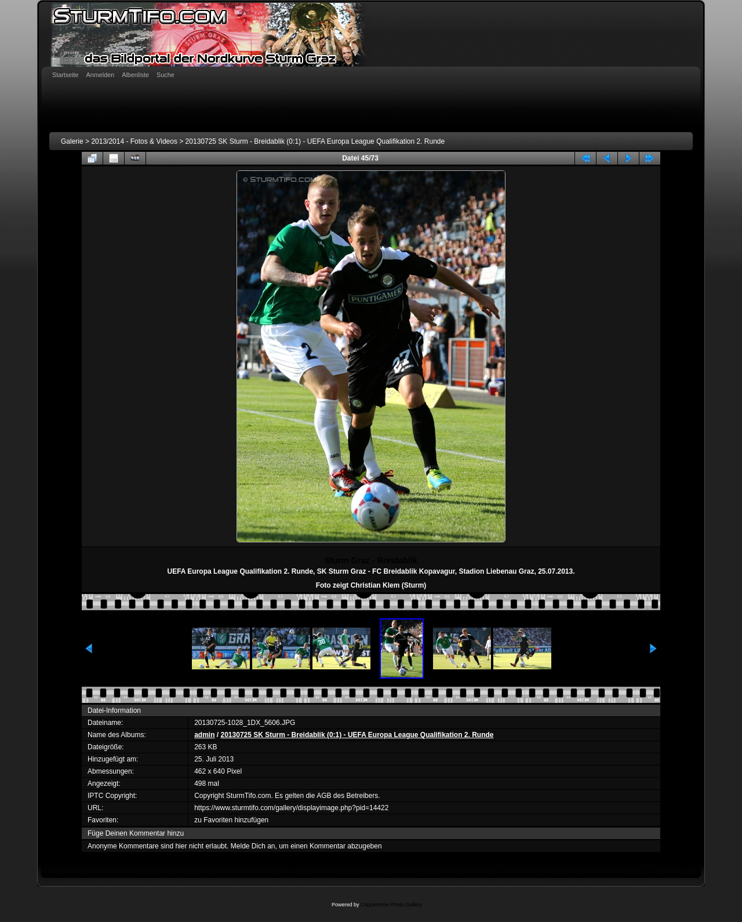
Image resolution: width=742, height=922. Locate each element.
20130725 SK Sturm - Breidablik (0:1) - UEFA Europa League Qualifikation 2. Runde (315, 141)
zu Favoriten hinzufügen (231, 820)
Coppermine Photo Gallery (391, 905)
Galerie (72, 141)
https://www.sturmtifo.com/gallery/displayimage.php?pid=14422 (291, 808)
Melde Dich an (253, 846)
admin (204, 735)
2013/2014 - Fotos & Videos (134, 141)
